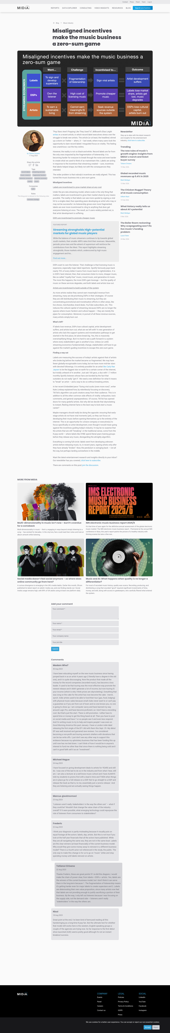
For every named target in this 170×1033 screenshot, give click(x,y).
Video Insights (101, 8)
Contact (125, 2)
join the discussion (90, 465)
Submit (55, 649)
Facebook (142, 1006)
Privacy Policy (123, 1002)
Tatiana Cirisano (126, 163)
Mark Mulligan (125, 180)
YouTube (142, 1002)
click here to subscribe (90, 460)
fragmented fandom (39, 175)
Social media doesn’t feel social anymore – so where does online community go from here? (49, 580)
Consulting (85, 8)
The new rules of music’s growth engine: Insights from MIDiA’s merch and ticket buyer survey (137, 155)
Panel (138, 2)
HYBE (33, 189)
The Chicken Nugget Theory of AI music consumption (136, 191)
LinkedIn (142, 997)
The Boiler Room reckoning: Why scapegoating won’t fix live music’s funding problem (136, 227)
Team (144, 2)
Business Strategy (33, 199)
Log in (150, 2)
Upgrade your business (142, 8)
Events (99, 997)
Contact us (101, 1010)
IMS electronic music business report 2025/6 (110, 522)
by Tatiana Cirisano (33, 153)
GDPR (120, 1010)
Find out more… (59, 258)
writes (55, 134)
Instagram (143, 1010)
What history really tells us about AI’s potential (135, 208)
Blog (128, 8)
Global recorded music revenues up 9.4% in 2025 (134, 175)
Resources (117, 8)
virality (30, 181)
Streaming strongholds (79, 231)
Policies (121, 997)
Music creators (25, 175)
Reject (156, 1027)
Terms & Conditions (125, 1006)
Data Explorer (69, 8)
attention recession (26, 178)
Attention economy (41, 178)
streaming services (39, 172)
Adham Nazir (125, 196)
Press (132, 2)
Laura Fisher (125, 236)
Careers (100, 1006)
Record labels (26, 172)
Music (37, 181)
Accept (147, 1027)
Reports (55, 8)
